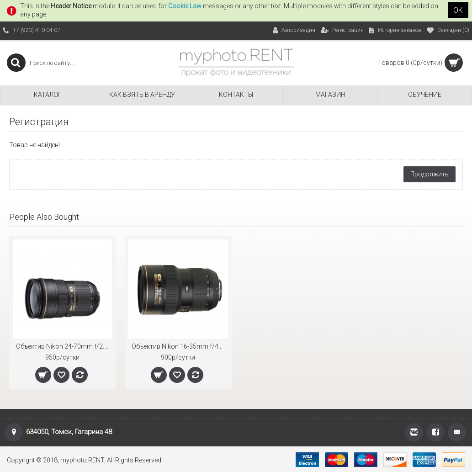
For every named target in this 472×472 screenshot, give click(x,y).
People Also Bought (44, 217)
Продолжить (429, 174)
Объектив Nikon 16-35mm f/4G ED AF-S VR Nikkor (180, 346)
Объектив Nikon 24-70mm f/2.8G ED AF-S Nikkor (64, 346)
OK (458, 10)
